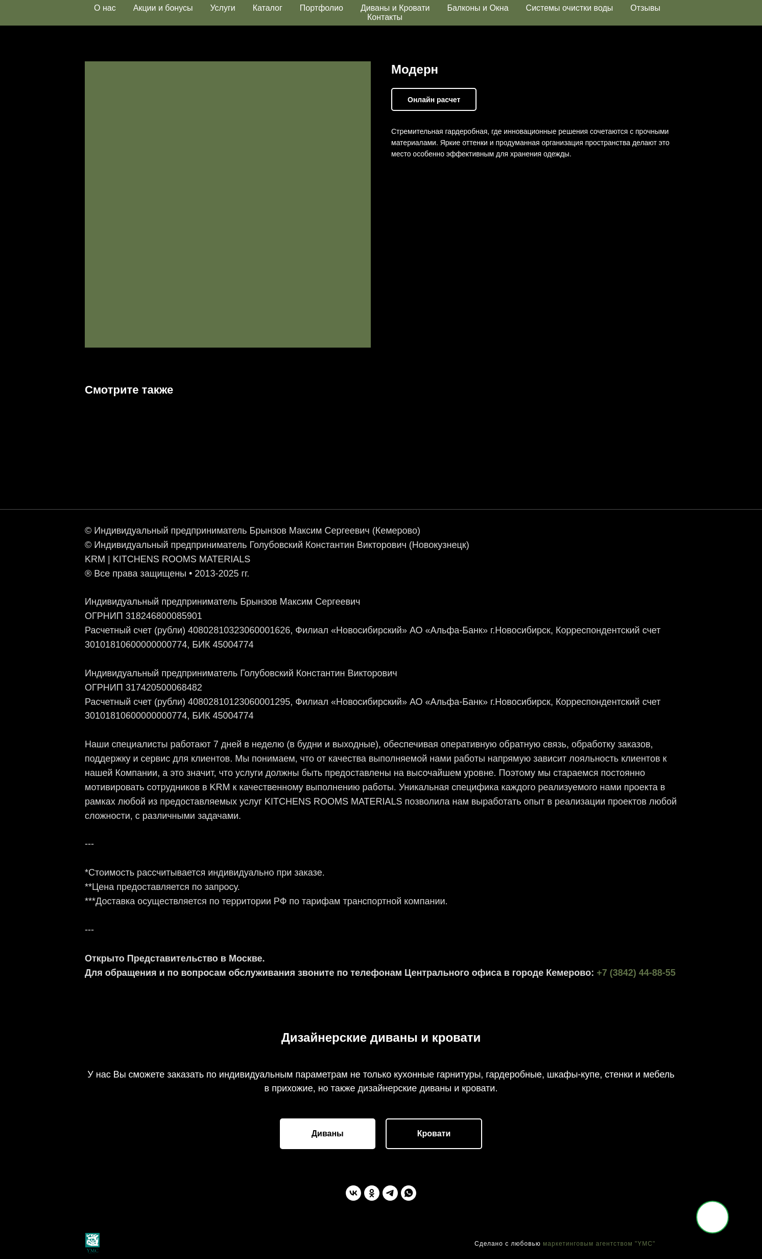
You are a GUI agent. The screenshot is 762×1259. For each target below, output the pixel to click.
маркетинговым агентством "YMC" (599, 1243)
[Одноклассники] (371, 1193)
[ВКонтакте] (353, 1193)
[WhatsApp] (408, 1193)
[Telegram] (390, 1193)
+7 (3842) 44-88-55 (636, 973)
